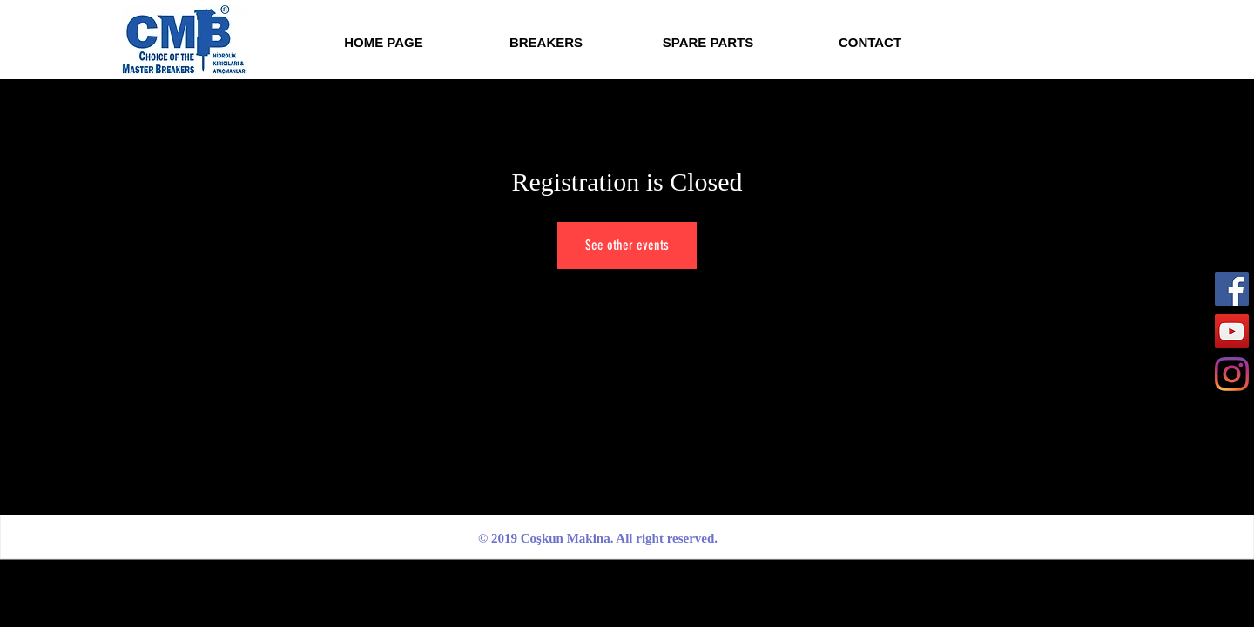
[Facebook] (1232, 289)
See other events (627, 245)
